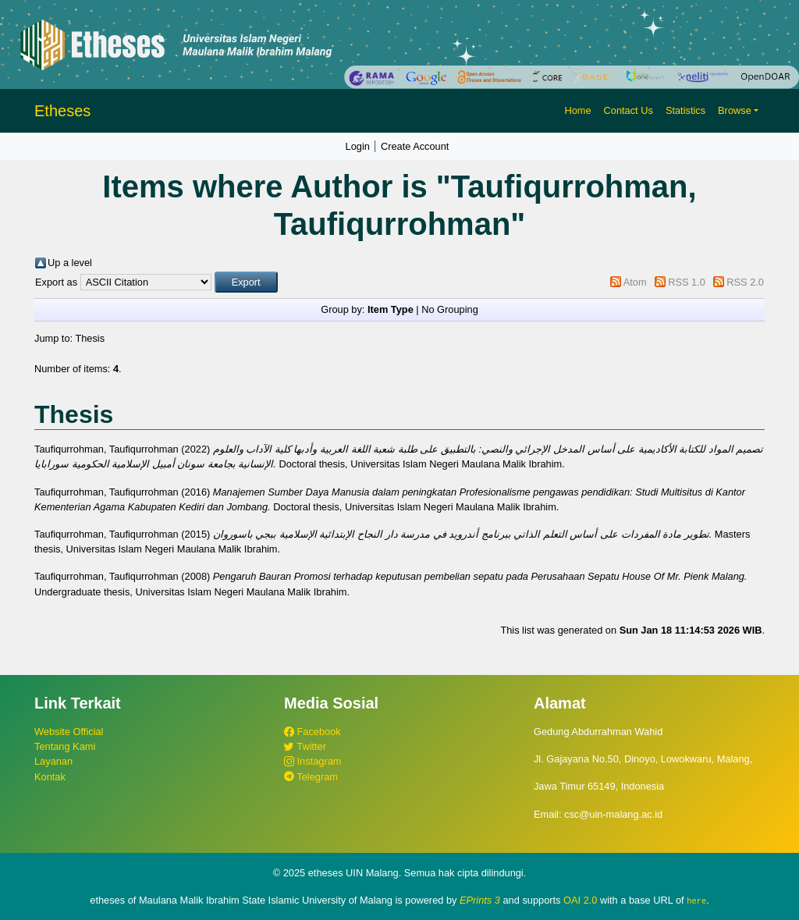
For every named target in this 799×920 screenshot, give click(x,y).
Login (358, 146)
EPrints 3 (480, 900)
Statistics (685, 110)
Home (577, 110)
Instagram (312, 761)
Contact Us (628, 110)
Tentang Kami (64, 746)
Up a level (70, 262)
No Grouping (449, 309)
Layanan (53, 761)
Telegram (311, 777)
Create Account (415, 146)
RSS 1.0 (686, 282)
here (696, 900)
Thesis (90, 338)
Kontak (50, 777)
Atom (635, 282)
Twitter (305, 746)
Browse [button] (734, 110)
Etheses (62, 110)
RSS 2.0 (745, 282)
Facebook (312, 731)
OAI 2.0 (580, 900)
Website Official (68, 731)
